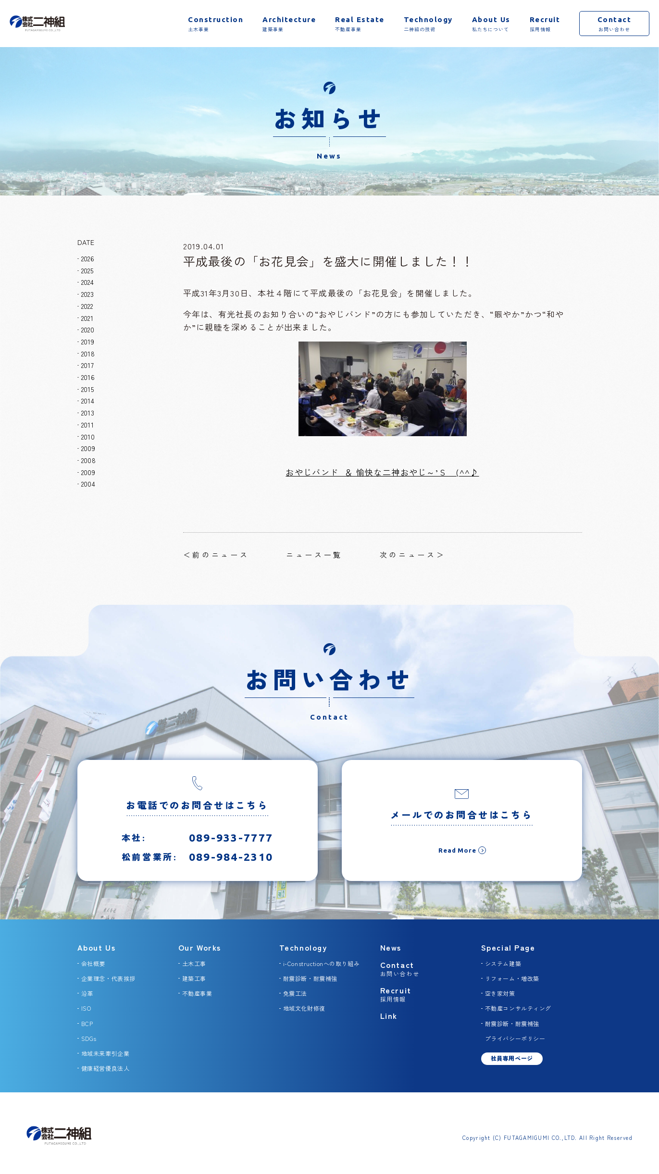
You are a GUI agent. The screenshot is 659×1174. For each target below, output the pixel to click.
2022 (87, 306)
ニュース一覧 (314, 555)
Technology (303, 947)
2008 (88, 460)
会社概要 (93, 963)
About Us (96, 947)
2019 (87, 341)
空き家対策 (500, 993)
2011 (87, 424)
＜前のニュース (216, 555)
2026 (87, 258)
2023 (87, 294)
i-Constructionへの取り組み (321, 963)
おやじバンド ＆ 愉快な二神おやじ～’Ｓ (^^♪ (382, 472)
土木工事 (194, 963)
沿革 (87, 993)
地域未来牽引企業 (105, 1053)
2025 (87, 270)
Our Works (199, 947)
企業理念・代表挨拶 (108, 978)
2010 (88, 436)
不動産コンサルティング (518, 1008)
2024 (87, 282)
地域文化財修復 (304, 1008)
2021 (87, 318)
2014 (87, 400)
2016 (88, 377)
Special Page (508, 947)
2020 (87, 329)
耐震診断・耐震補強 (310, 978)
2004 (88, 484)
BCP (87, 1023)
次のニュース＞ (413, 555)
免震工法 (295, 993)
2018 (88, 353)
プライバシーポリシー (515, 1038)
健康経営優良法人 (105, 1068)
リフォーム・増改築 (512, 978)
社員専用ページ (512, 1058)
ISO (86, 1008)
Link (389, 1015)
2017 (87, 365)
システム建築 (503, 963)
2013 (87, 412)
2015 (87, 389)
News (390, 947)
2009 (88, 448)
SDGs (89, 1038)
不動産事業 (197, 993)
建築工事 (194, 978)
